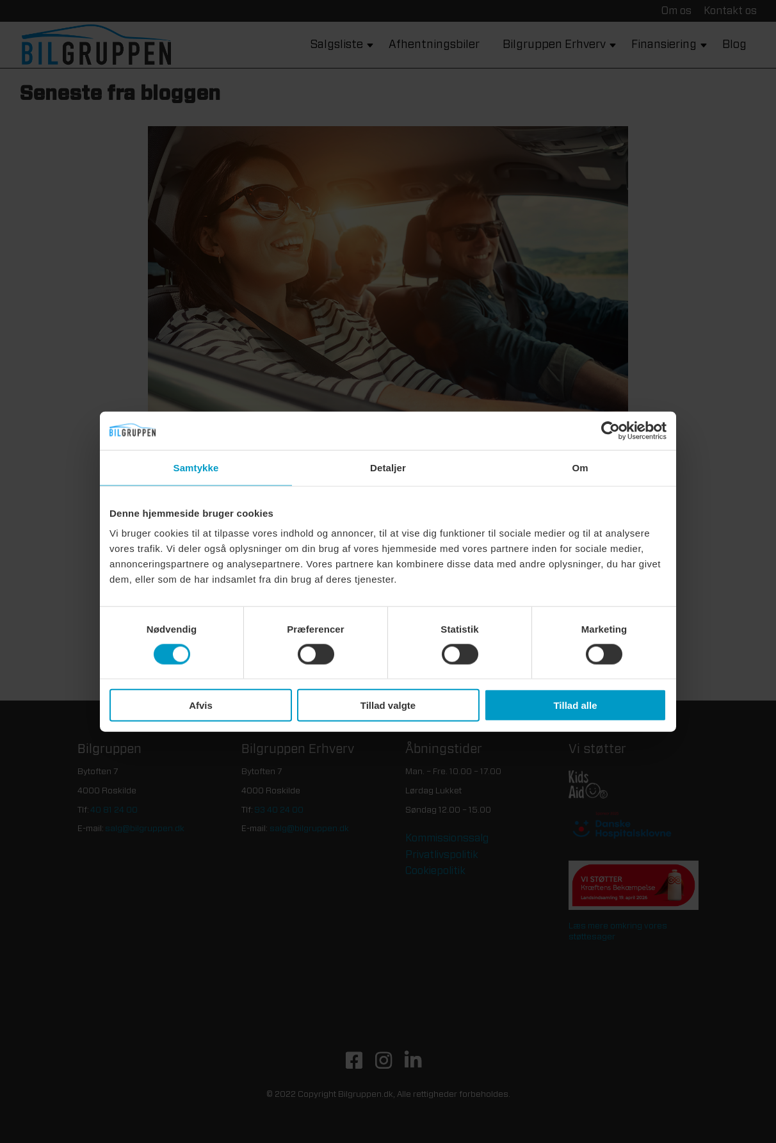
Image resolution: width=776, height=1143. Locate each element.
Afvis (201, 705)
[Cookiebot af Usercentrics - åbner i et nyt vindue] (610, 430)
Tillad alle (575, 705)
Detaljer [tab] (388, 467)
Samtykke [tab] (196, 467)
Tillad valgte (388, 705)
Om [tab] (580, 467)
